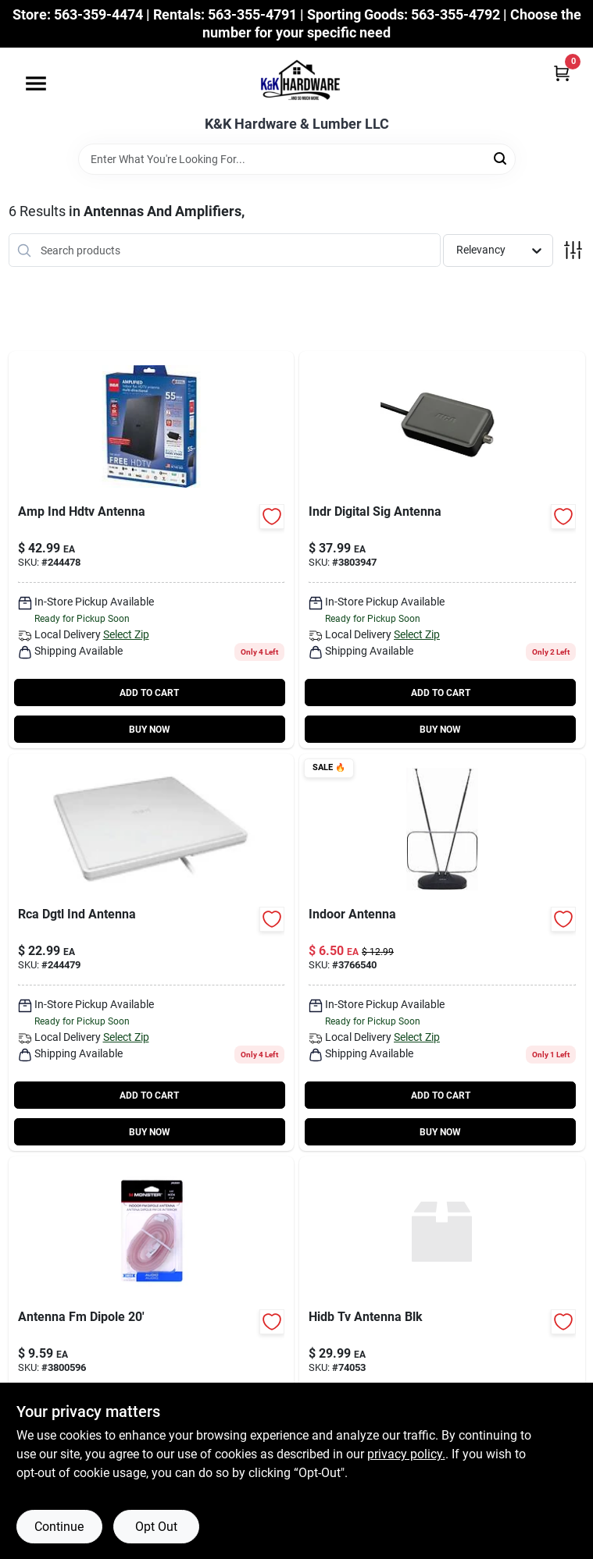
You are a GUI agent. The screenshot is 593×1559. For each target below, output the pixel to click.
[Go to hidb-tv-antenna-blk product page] (442, 1355)
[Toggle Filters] (573, 250)
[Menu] (36, 83)
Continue (59, 1526)
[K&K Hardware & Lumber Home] (297, 82)
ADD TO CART (149, 692)
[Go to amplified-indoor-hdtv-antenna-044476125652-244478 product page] (152, 549)
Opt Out (156, 1526)
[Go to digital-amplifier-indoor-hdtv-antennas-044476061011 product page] (442, 549)
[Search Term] (297, 159)
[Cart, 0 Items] (562, 73)
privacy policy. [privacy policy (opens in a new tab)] (406, 1454)
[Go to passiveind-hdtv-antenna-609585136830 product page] (442, 952)
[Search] (501, 158)
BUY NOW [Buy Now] (149, 729)
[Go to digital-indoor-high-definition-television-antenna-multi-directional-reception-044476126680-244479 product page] (152, 952)
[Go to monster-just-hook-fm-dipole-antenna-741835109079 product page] (152, 1355)
